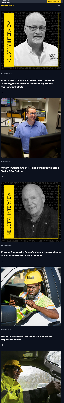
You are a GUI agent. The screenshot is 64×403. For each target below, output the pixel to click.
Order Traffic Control (54, 1)
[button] (59, 5)
